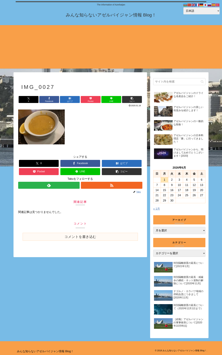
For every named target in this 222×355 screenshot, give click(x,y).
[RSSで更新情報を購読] (111, 185)
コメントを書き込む (80, 237)
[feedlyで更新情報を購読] (49, 185)
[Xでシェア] (29, 99)
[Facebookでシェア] (49, 99)
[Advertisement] (111, 47)
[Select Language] (201, 10)
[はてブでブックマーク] (70, 99)
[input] (179, 81)
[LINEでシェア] (111, 99)
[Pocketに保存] (91, 99)
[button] (132, 99)
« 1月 (156, 208)
